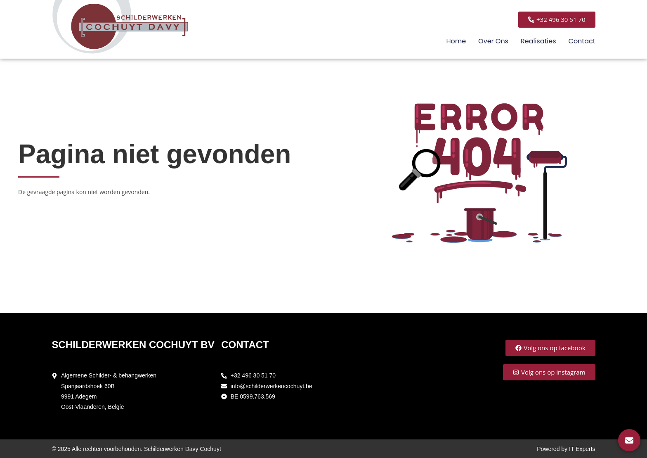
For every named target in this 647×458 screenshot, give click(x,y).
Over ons (493, 41)
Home (456, 41)
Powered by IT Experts (566, 449)
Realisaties (538, 41)
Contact (582, 41)
